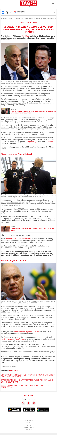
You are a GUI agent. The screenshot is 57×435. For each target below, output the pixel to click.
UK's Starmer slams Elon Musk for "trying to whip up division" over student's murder (28, 376)
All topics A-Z (28, 420)
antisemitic (49, 141)
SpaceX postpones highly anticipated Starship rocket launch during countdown (27, 381)
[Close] (55, 12)
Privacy (28, 425)
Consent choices (28, 427)
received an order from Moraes (13, 339)
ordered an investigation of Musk (26, 332)
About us (29, 430)
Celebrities (19, 18)
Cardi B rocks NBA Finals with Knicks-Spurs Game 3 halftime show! (32, 229)
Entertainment (7, 18)
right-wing (32, 141)
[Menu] (2, 3)
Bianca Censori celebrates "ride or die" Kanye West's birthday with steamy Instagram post (33, 112)
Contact (28, 422)
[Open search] (53, 3)
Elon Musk (29, 18)
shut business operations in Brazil (18, 239)
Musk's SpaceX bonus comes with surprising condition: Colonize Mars (25, 386)
